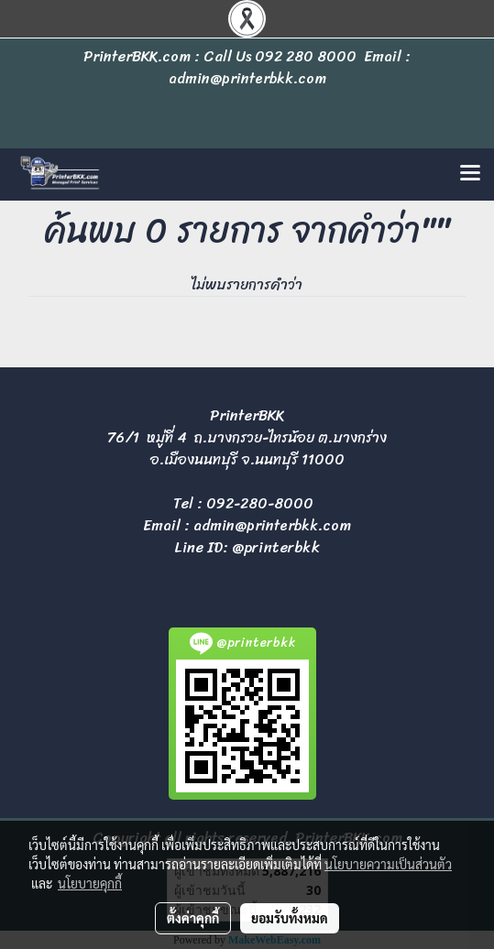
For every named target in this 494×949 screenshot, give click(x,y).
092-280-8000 (259, 503)
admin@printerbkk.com (272, 525)
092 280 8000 (306, 56)
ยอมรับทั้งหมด (289, 918)
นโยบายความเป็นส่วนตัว (388, 864)
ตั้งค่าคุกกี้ (193, 918)
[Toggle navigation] (470, 174)
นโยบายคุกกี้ (90, 883)
